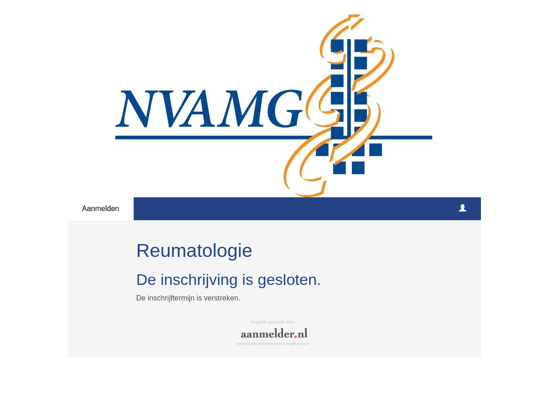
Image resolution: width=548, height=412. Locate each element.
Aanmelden (100, 208)
